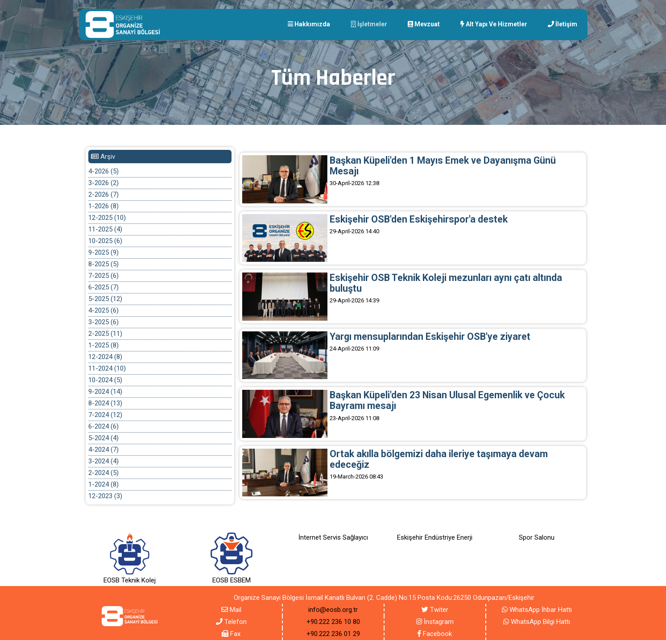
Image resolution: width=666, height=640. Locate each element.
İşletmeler (369, 24)
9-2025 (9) (103, 252)
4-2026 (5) (103, 171)
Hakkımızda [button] (309, 24)
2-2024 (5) (103, 473)
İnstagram (435, 622)
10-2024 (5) (105, 380)
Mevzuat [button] (424, 24)
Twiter (435, 610)
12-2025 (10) (107, 218)
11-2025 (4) (105, 229)
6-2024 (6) (103, 426)
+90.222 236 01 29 (333, 634)
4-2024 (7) (103, 450)
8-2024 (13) (105, 403)
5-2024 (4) (103, 438)
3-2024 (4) (103, 461)
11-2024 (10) (107, 368)
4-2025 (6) (103, 310)
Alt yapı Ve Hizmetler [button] (493, 24)
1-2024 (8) (103, 484)
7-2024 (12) (105, 415)
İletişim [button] (562, 24)
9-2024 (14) (105, 392)
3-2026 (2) (103, 183)
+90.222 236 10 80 (333, 622)
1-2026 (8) (103, 206)
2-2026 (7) (103, 194)
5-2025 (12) (105, 299)
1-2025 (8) (103, 345)
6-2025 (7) (103, 287)
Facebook (435, 634)
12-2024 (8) (105, 357)
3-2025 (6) (103, 322)
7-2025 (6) (103, 276)
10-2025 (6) (105, 241)
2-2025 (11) (105, 334)
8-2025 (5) (103, 264)
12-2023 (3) (105, 496)
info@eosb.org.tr (333, 610)
